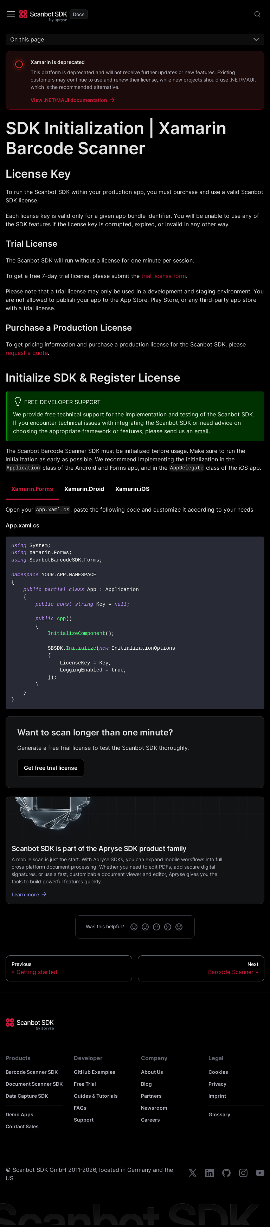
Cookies (218, 1072)
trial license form (163, 275)
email (201, 431)
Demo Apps (19, 1114)
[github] (226, 1174)
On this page (27, 39)
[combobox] (257, 14)
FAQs (80, 1108)
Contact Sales (22, 1126)
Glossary (219, 1114)
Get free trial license (50, 767)
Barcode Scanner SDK (32, 1072)
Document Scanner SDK (34, 1084)
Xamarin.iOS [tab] (132, 488)
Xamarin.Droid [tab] (84, 488)
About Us (152, 1072)
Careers (150, 1120)
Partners (151, 1096)
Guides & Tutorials (96, 1096)
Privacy (217, 1084)
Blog (146, 1084)
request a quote (27, 352)
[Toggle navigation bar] (11, 14)
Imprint (217, 1096)
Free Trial (85, 1084)
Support (84, 1120)
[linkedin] (209, 1174)
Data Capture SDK (27, 1096)
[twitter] (192, 1174)
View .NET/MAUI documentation (73, 99)
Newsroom (154, 1108)
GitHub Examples (94, 1072)
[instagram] (243, 1174)
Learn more (29, 894)
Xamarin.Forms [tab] (32, 488)
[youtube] (260, 1174)
